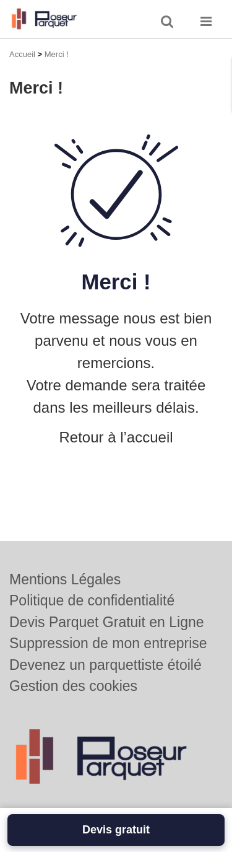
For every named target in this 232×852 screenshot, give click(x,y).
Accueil (22, 54)
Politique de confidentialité (91, 600)
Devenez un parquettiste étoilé (105, 665)
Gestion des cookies (73, 686)
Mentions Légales (65, 579)
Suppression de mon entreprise (108, 643)
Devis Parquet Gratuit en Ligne (106, 622)
